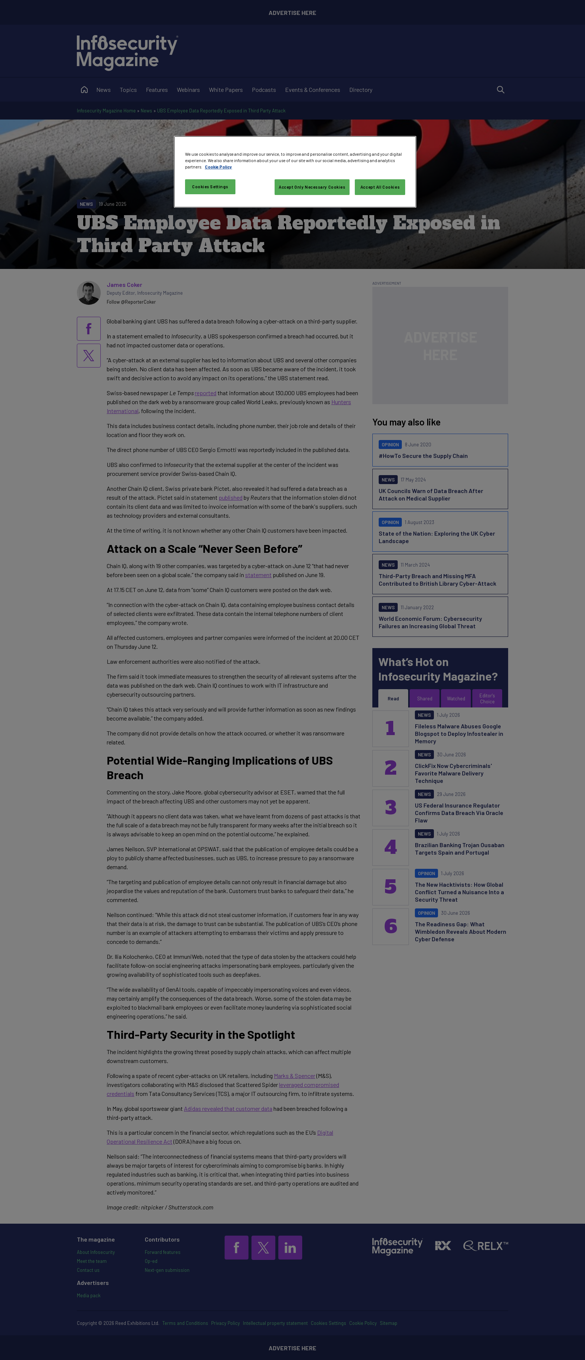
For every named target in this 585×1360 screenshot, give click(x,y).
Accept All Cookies (380, 187)
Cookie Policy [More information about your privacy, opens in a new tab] (218, 166)
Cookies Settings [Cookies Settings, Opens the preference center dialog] (210, 186)
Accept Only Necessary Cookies (312, 187)
